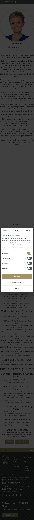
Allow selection (17, 282)
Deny (17, 288)
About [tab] (28, 230)
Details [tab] (17, 230)
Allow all (17, 276)
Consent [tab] (6, 230)
